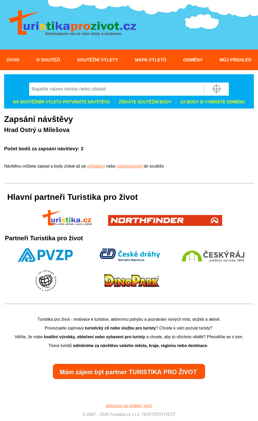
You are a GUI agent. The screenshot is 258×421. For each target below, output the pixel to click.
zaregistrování (130, 166)
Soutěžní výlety (97, 59)
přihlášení (96, 166)
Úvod (12, 59)
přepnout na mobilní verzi (129, 405)
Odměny (193, 59)
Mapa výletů (150, 59)
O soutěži (48, 59)
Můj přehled (236, 59)
